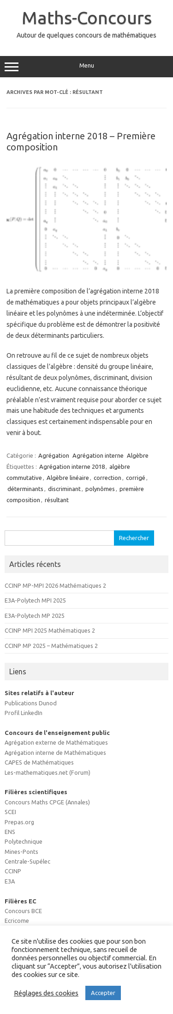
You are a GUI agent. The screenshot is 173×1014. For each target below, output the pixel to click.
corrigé (135, 477)
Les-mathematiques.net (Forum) (47, 772)
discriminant (64, 488)
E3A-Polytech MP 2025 (35, 615)
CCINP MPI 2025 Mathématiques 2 (50, 630)
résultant (57, 500)
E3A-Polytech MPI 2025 (35, 600)
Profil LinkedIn (23, 712)
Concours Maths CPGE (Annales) (47, 802)
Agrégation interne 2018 (72, 466)
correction (107, 477)
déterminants (25, 488)
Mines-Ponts (21, 851)
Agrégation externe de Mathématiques (56, 742)
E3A (10, 881)
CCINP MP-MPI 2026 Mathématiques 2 (55, 585)
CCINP (13, 871)
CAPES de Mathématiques (39, 762)
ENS (10, 831)
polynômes (100, 488)
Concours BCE (23, 911)
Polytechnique (23, 841)
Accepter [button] (103, 992)
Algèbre (138, 455)
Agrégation (53, 455)
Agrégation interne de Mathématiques (55, 752)
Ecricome (17, 920)
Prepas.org (19, 822)
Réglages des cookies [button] (46, 993)
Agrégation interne (98, 455)
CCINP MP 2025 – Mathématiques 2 (51, 645)
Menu (86, 66)
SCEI (10, 812)
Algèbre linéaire (68, 477)
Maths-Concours (87, 17)
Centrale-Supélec (27, 861)
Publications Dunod (31, 703)
